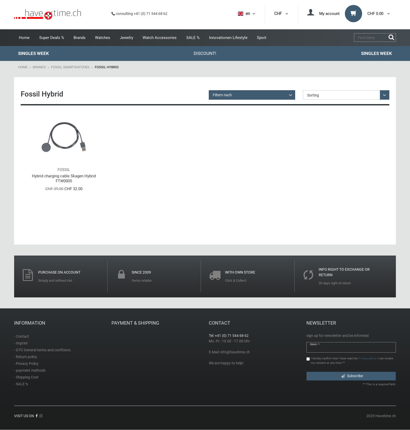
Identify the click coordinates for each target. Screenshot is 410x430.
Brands (80, 37)
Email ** (315, 344)
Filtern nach (222, 95)
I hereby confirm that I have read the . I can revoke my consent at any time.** (352, 361)
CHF (281, 13)
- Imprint (21, 343)
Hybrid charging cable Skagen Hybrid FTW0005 (64, 178)
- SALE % (21, 384)
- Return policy (25, 357)
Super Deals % (51, 37)
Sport (261, 37)
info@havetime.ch (235, 352)
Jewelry (126, 37)
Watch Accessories (160, 37)
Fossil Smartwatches (70, 67)
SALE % (193, 37)
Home (24, 37)
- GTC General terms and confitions (42, 350)
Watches (102, 37)
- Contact (21, 336)
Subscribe (352, 376)
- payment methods (30, 370)
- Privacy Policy (26, 363)
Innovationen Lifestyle (228, 37)
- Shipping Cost (26, 377)
